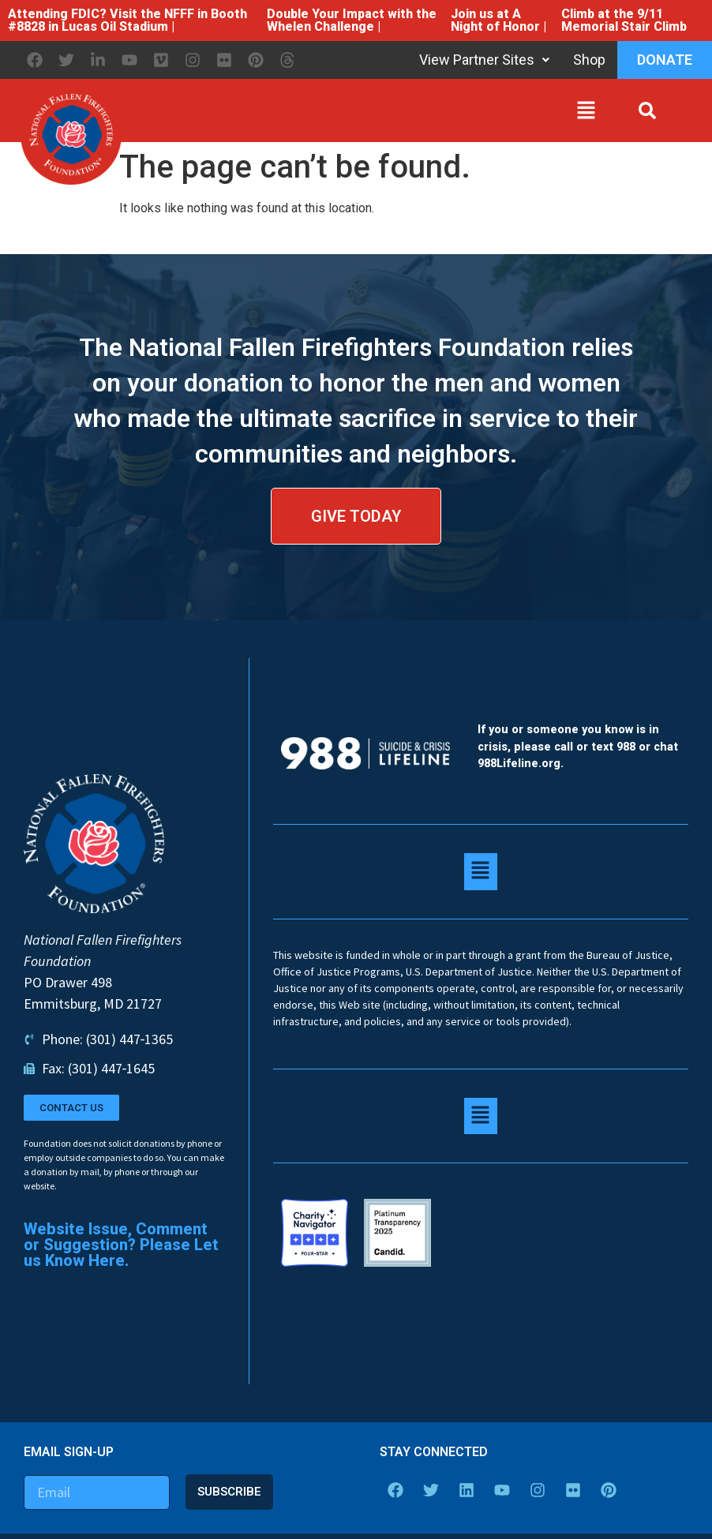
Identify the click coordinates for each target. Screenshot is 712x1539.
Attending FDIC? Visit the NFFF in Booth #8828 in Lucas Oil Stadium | (127, 20)
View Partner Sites (484, 59)
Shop (589, 59)
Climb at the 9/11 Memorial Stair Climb (624, 20)
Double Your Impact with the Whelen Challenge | (352, 20)
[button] (363, 113)
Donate (664, 59)
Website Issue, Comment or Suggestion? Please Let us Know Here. (121, 1244)
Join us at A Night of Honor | (498, 20)
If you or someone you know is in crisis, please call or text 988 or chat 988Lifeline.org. (578, 746)
